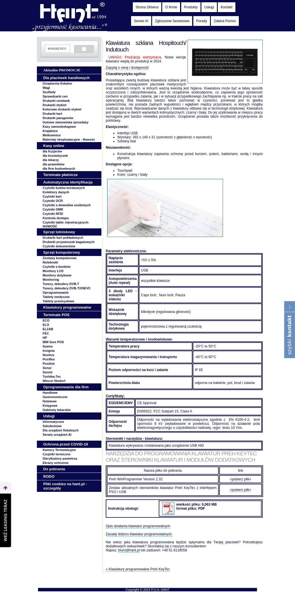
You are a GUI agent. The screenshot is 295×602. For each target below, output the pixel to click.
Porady (201, 21)
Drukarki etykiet (55, 105)
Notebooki (50, 262)
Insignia (49, 350)
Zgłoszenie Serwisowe (172, 21)
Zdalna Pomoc (225, 21)
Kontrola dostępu (56, 218)
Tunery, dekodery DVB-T (61, 284)
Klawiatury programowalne (67, 307)
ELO (46, 324)
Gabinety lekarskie (57, 410)
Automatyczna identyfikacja (67, 182)
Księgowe (50, 405)
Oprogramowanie (56, 292)
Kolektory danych (56, 192)
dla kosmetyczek (55, 155)
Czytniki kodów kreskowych (64, 188)
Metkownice (51, 135)
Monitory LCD (53, 271)
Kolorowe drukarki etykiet (62, 109)
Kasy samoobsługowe (59, 126)
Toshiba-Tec (52, 376)
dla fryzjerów (52, 151)
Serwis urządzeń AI (57, 434)
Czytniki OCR (53, 200)
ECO (46, 320)
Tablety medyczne (56, 297)
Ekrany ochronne (56, 463)
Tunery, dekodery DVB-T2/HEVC (66, 288)
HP (45, 337)
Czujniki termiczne (57, 454)
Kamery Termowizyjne (59, 450)
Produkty (191, 7)
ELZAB (48, 329)
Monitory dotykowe (57, 275)
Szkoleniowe (52, 426)
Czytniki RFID (53, 213)
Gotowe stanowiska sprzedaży (65, 122)
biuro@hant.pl (129, 550)
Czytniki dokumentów (59, 246)
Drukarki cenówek (56, 100)
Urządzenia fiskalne (57, 83)
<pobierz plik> (240, 479)
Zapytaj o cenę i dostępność (127, 68)
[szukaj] (57, 48)
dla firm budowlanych (59, 168)
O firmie (171, 7)
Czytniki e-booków (57, 266)
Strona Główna (147, 7)
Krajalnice (50, 131)
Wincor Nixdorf (54, 381)
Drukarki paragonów (58, 118)
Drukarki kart (52, 113)
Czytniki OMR (53, 209)
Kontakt (226, 7)
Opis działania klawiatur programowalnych (138, 526)
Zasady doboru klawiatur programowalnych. (139, 534)
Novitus (48, 355)
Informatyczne (53, 421)
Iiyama (47, 346)
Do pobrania (54, 469)
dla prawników (54, 164)
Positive (49, 363)
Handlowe (50, 392)
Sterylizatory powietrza (60, 458)
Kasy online (53, 146)
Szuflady (49, 92)
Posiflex (49, 359)
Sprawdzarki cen (55, 96)
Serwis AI (141, 21)
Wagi (46, 87)
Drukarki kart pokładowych (63, 237)
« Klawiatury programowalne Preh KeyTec (138, 569)
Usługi (209, 7)
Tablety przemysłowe (58, 301)
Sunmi (47, 372)
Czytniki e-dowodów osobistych (67, 205)
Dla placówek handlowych (66, 78)
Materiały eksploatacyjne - (69, 139)
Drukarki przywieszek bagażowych (68, 242)
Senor (47, 368)
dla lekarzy (51, 160)
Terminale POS (56, 315)
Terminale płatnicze (60, 175)
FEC (46, 333)
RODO (48, 476)
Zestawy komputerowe (60, 258)
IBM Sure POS (53, 342)
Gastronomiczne (55, 397)
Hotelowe (50, 401)
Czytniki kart (52, 196)
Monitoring (51, 279)
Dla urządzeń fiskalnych (61, 430)
